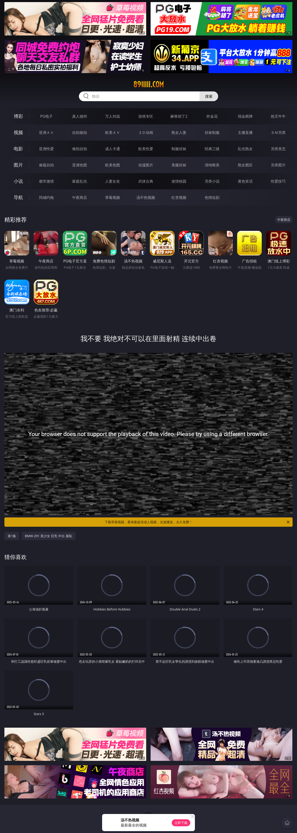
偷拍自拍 (79, 148)
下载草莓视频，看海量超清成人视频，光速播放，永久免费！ (197, 522)
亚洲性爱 (46, 148)
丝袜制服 (212, 132)
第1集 (12, 536)
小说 (18, 181)
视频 (18, 132)
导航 (18, 197)
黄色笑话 (245, 181)
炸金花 (212, 116)
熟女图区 (245, 165)
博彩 (18, 116)
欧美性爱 (145, 148)
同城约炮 (46, 197)
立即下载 (180, 822)
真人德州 (79, 116)
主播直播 (245, 132)
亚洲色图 (79, 165)
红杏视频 (178, 197)
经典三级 (212, 148)
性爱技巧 (278, 181)
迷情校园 (178, 181)
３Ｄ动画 (145, 132)
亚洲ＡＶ (46, 132)
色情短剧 (212, 197)
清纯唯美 (212, 165)
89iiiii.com (148, 84)
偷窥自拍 (46, 165)
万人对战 (112, 116)
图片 (18, 165)
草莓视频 (112, 197)
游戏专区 (145, 116)
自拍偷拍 (79, 132)
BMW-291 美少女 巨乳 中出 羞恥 (48, 536)
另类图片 (278, 165)
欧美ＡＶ (112, 132)
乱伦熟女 (245, 148)
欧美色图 (112, 165)
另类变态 (278, 148)
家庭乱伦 (79, 181)
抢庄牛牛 (278, 116)
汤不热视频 (145, 197)
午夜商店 (79, 197)
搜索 (209, 96)
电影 (18, 148)
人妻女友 (112, 181)
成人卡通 (112, 148)
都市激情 (46, 181)
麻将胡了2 (178, 116)
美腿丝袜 (178, 165)
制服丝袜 (178, 148)
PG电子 (46, 116)
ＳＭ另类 (278, 132)
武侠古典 (145, 181)
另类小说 (212, 181)
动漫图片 (145, 165)
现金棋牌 (245, 116)
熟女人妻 (178, 132)
